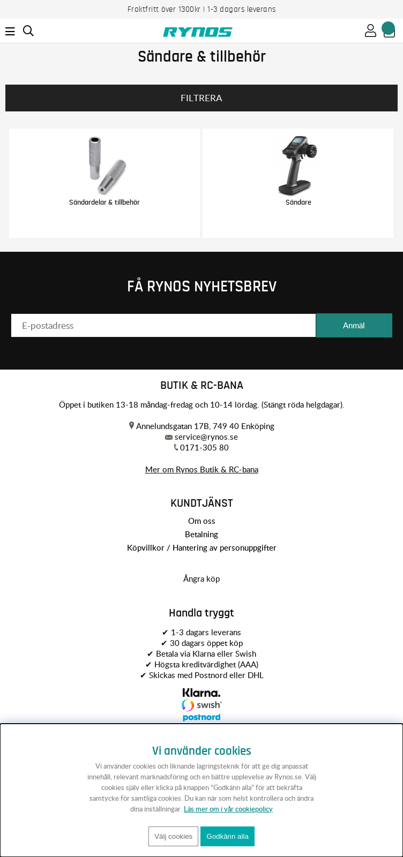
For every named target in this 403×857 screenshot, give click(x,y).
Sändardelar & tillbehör (104, 202)
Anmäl (354, 325)
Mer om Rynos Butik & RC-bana (201, 469)
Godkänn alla (227, 836)
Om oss (201, 520)
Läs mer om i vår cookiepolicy (228, 809)
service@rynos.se (206, 436)
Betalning (201, 534)
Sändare (298, 202)
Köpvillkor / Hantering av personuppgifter (202, 547)
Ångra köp (201, 578)
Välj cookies (173, 836)
